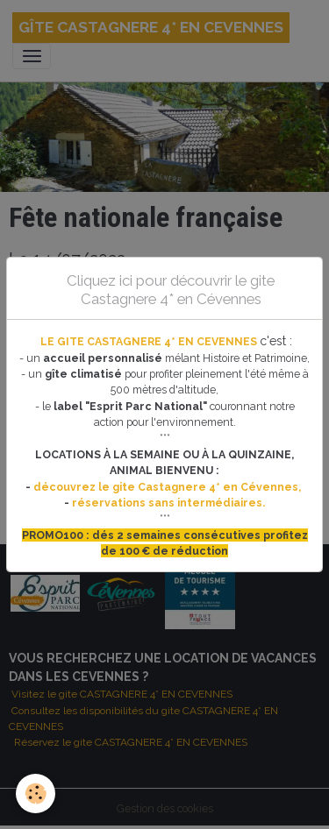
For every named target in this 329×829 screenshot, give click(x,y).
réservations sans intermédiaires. (168, 502)
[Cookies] (35, 793)
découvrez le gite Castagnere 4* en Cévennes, (168, 486)
